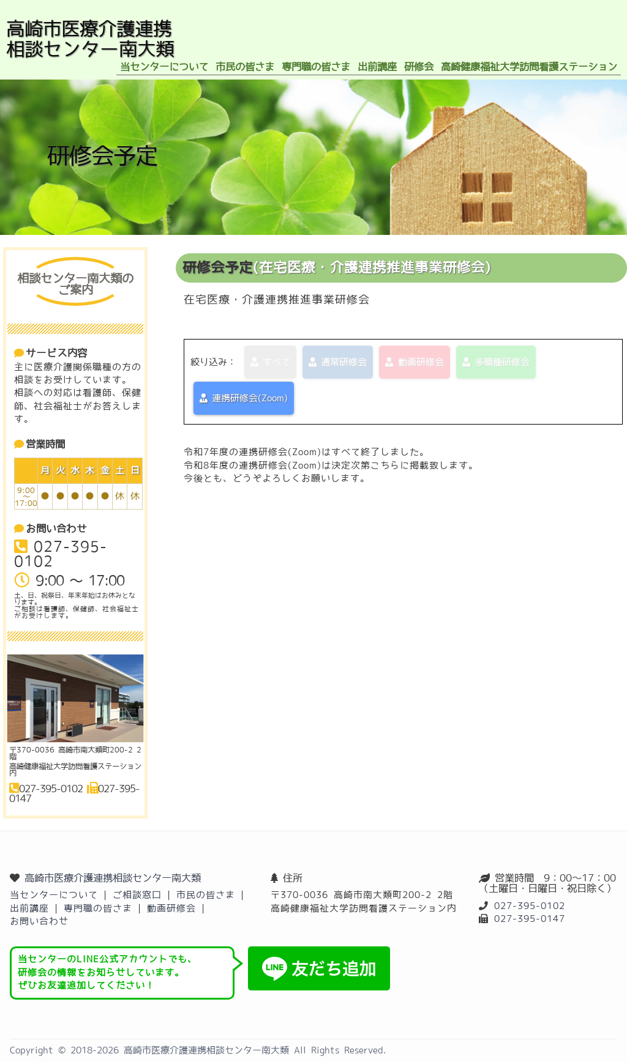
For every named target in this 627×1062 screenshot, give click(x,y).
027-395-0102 (529, 905)
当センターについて (54, 894)
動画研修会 (171, 908)
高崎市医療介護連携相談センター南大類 (112, 878)
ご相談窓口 (137, 894)
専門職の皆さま (98, 908)
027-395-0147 (529, 918)
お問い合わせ (39, 921)
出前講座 (29, 908)
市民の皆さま (205, 894)
